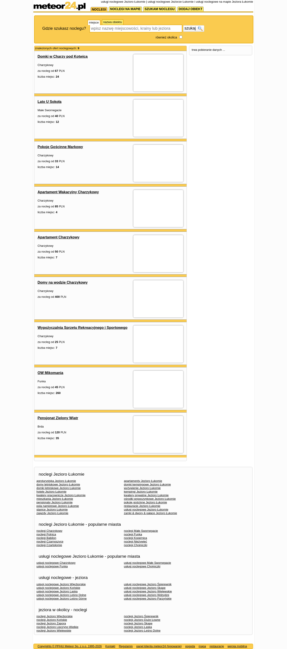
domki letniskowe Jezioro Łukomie (59, 488)
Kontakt (110, 646)
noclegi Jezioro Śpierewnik (141, 616)
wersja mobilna (237, 646)
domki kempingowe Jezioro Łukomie (147, 484)
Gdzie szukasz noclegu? (64, 28)
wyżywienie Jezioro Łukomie (142, 488)
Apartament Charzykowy (59, 237)
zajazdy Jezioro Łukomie (52, 513)
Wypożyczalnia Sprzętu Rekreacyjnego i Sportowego (83, 328)
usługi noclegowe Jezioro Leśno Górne (62, 598)
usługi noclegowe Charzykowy (56, 562)
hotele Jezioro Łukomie (52, 491)
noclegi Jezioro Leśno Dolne (142, 630)
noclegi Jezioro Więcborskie (55, 616)
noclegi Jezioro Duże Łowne (142, 619)
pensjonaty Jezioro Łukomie (55, 502)
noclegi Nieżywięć (135, 541)
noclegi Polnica (46, 534)
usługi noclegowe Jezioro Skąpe (145, 587)
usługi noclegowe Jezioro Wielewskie (148, 591)
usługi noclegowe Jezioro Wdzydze (146, 595)
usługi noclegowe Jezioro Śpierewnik (148, 584)
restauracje (216, 646)
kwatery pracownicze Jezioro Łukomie (61, 495)
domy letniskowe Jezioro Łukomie (58, 484)
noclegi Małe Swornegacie (141, 530)
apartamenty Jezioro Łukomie (143, 481)
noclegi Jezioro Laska (138, 627)
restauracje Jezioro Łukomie (142, 506)
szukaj (194, 28)
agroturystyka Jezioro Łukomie (56, 481)
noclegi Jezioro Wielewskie (54, 630)
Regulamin (126, 646)
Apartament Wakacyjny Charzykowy (68, 192)
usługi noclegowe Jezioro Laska (57, 591)
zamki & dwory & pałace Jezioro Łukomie (150, 513)
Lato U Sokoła (50, 102)
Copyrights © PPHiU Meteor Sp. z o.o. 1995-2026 (70, 646)
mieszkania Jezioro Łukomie (55, 498)
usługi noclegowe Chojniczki (142, 566)
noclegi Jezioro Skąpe (138, 623)
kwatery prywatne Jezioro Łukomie (146, 495)
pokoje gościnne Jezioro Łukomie (145, 502)
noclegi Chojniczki (135, 545)
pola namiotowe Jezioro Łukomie (58, 506)
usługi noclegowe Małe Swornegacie (147, 562)
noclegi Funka (133, 534)
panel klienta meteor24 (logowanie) (159, 646)
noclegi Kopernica (135, 538)
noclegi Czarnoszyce (50, 541)
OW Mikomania (50, 373)
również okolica (166, 37)
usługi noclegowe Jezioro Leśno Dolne (61, 595)
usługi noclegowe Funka (52, 566)
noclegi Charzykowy (50, 530)
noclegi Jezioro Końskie (52, 619)
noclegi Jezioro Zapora (51, 623)
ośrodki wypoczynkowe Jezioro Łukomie (150, 498)
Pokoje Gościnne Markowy (60, 147)
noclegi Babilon (46, 538)
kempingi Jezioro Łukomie (141, 491)
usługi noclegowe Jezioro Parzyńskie (148, 598)
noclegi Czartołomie (49, 545)
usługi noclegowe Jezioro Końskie (58, 587)
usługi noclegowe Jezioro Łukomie (146, 509)
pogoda (190, 646)
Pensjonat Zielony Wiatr (58, 418)
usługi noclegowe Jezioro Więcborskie (61, 584)
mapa (202, 646)
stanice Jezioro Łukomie (52, 509)
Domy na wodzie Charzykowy (63, 282)
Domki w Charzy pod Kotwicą (63, 56)
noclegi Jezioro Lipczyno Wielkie (57, 627)
